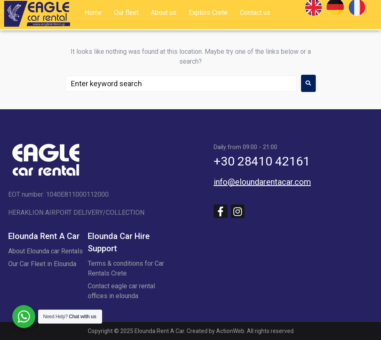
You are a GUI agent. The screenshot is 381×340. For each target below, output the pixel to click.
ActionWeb (230, 331)
